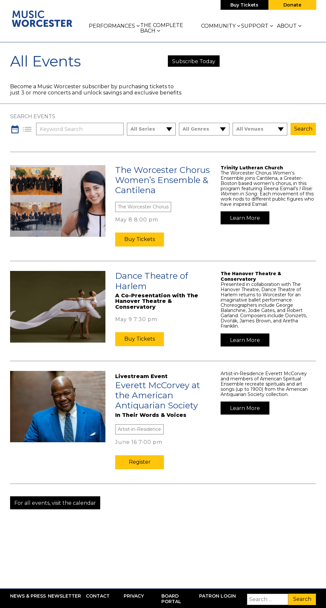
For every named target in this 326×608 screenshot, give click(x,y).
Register (140, 462)
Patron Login (217, 596)
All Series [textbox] (142, 129)
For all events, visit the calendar (55, 503)
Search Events (32, 117)
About (289, 26)
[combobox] (147, 129)
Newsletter (64, 596)
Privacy (134, 596)
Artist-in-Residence (139, 429)
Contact (98, 596)
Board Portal (171, 598)
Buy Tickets (244, 5)
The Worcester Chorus (143, 207)
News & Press (28, 596)
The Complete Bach (161, 28)
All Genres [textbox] (196, 129)
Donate (292, 5)
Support (257, 26)
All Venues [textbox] (250, 129)
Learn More (245, 218)
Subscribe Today (193, 61)
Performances (114, 26)
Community (220, 26)
